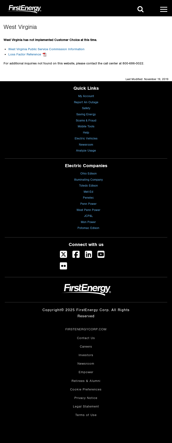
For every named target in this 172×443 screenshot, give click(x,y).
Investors (86, 355)
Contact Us (86, 338)
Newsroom (86, 145)
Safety (86, 108)
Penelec (88, 198)
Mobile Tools (86, 126)
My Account (86, 96)
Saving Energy (86, 114)
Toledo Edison (88, 186)
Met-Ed (88, 192)
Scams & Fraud (86, 120)
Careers (86, 347)
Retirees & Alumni (86, 381)
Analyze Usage (86, 150)
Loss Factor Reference (24, 54)
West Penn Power (88, 210)
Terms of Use (86, 415)
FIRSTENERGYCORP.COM (86, 329)
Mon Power (88, 222)
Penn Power (88, 204)
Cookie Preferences (86, 389)
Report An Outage (86, 102)
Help (86, 132)
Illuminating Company (88, 180)
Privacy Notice (85, 398)
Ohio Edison (88, 173)
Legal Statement (86, 406)
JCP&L (88, 216)
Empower (86, 372)
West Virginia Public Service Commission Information (46, 49)
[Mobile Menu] (163, 9)
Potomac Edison (88, 228)
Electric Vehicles (86, 138)
